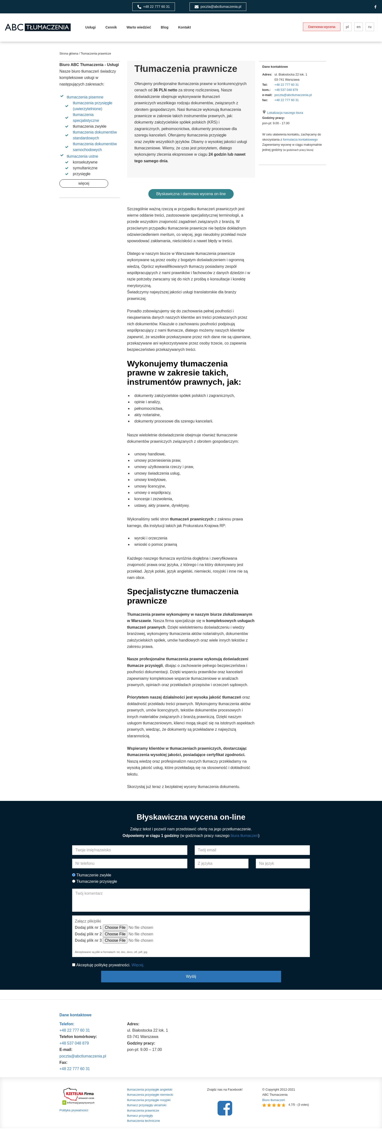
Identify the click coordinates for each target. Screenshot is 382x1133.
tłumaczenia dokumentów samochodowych (95, 150)
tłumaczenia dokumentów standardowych (95, 139)
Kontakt (184, 29)
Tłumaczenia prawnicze (95, 57)
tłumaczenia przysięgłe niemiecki (150, 1099)
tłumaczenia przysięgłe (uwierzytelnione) (92, 109)
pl (347, 29)
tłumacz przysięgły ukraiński (146, 1110)
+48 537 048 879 (286, 93)
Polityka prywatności (73, 1115)
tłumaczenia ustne (82, 160)
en (359, 29)
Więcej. (138, 970)
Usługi (90, 29)
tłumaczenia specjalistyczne (86, 121)
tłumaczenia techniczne (143, 1125)
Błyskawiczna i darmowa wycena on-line (191, 198)
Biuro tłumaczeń (273, 1104)
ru (370, 29)
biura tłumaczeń (244, 840)
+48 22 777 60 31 (287, 88)
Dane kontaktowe (75, 1020)
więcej (83, 187)
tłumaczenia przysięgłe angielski (149, 1094)
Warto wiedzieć (138, 29)
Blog (164, 29)
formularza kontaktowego (300, 143)
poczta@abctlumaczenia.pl (293, 98)
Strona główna (68, 57)
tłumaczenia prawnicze (143, 1115)
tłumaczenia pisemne (85, 100)
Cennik (111, 29)
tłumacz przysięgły (140, 1120)
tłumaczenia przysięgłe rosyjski (149, 1104)
